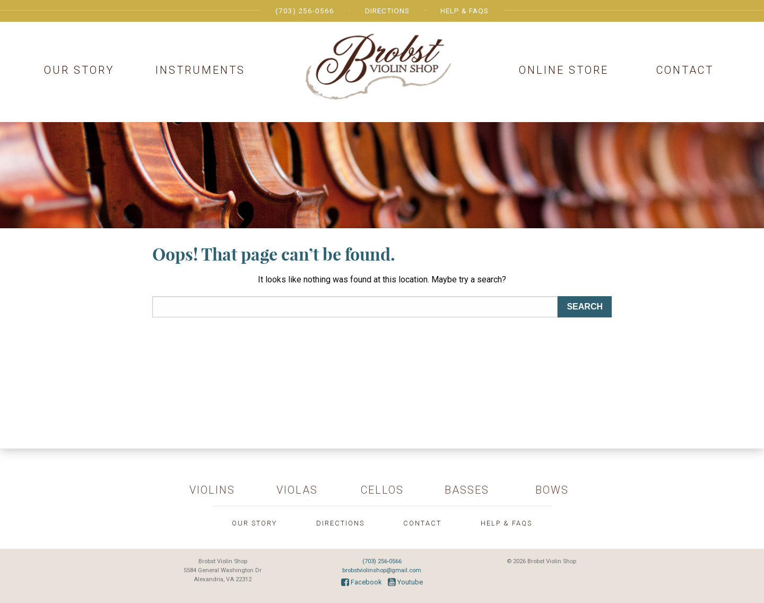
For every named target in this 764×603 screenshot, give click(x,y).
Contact (685, 70)
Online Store (564, 70)
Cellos (382, 490)
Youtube (405, 582)
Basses (467, 490)
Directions (387, 10)
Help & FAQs (464, 10)
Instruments (200, 70)
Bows (552, 490)
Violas (297, 490)
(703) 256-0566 (304, 10)
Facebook (361, 582)
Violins (212, 490)
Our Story (79, 70)
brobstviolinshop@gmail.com (381, 570)
